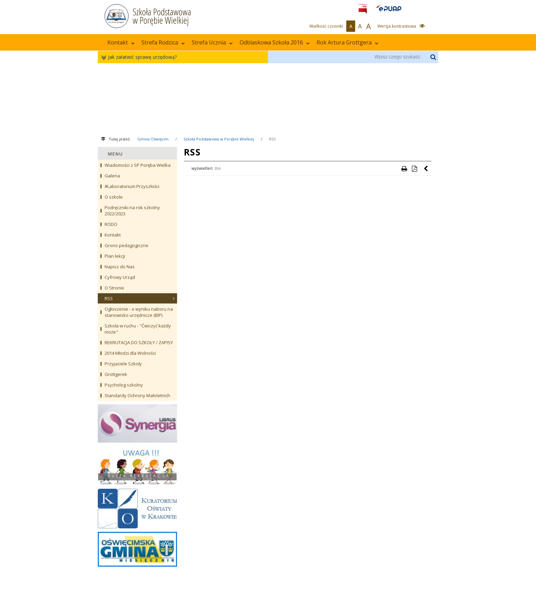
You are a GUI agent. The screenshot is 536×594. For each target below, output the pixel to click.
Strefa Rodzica (163, 42)
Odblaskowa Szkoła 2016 (275, 42)
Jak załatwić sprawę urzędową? (141, 57)
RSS (272, 138)
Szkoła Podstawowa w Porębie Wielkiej (219, 138)
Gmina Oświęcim (153, 138)
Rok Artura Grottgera (347, 42)
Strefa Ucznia (212, 42)
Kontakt (121, 42)
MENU (115, 154)
